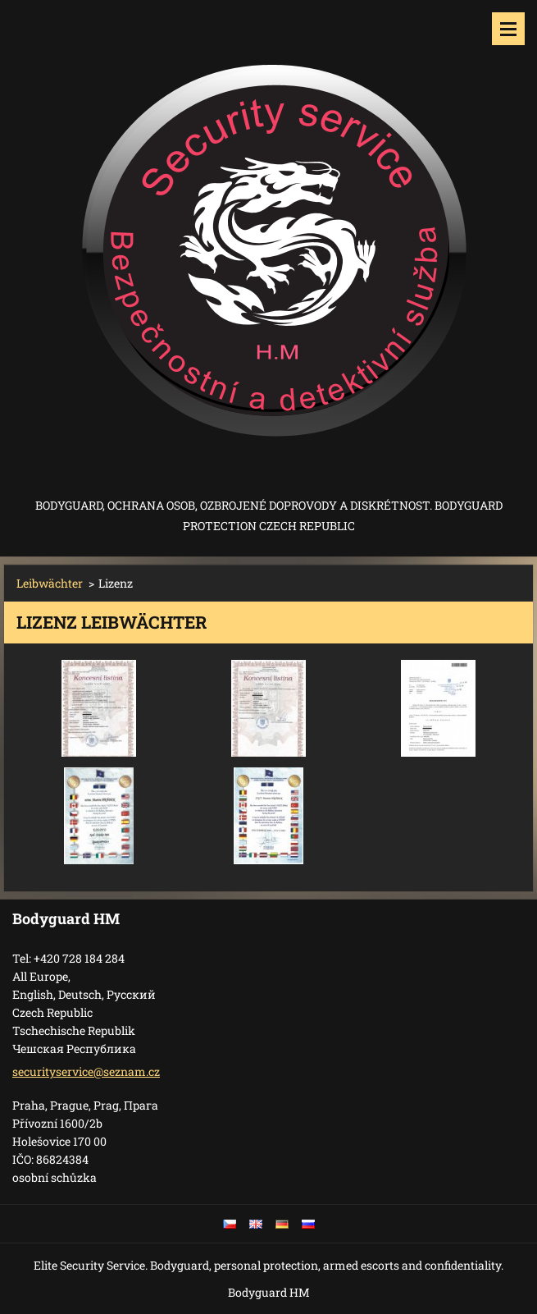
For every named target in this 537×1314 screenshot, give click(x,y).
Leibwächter (49, 583)
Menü (508, 28)
